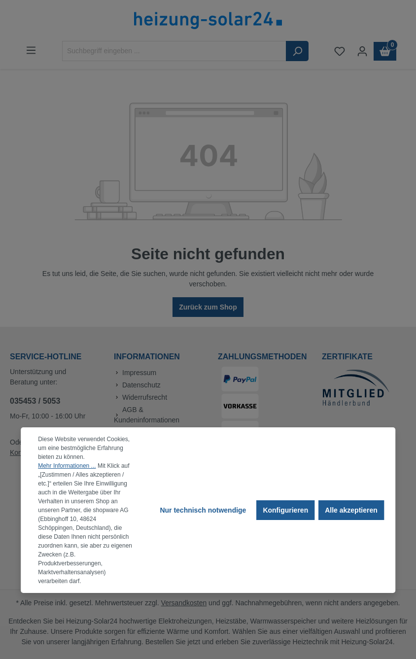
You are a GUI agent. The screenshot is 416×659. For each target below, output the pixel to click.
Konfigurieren (285, 510)
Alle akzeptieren (351, 510)
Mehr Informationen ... (67, 465)
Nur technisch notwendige (203, 510)
